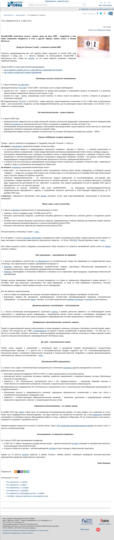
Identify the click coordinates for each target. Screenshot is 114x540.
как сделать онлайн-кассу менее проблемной (22, 72)
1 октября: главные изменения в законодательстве (27, 496)
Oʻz (109, 2)
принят (21, 412)
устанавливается (40, 331)
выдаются (17, 124)
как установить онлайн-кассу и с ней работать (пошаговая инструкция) (33, 70)
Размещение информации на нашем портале (17, 533)
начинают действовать (32, 238)
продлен (25, 454)
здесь (37, 232)
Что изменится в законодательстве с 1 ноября (25, 493)
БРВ (75, 240)
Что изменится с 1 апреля (16, 482)
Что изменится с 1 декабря (17, 491)
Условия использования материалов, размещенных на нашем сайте (25, 530)
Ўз (105, 2)
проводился (97, 415)
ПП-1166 (22, 88)
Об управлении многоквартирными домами (75, 426)
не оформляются (42, 261)
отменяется (15, 210)
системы (74, 443)
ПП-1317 (22, 101)
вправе (43, 196)
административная (75, 299)
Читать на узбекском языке (99, 30)
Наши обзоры (20, 15)
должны (54, 312)
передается (68, 368)
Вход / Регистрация (105, 5)
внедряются (17, 167)
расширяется (17, 146)
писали (31, 58)
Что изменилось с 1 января (17, 488)
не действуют (23, 85)
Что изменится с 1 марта (16, 485)
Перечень (8, 267)
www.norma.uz (8, 15)
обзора (108, 246)
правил (33, 299)
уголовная (89, 299)
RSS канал (84, 529)
